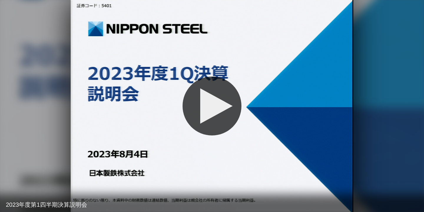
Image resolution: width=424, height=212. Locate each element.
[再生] (212, 106)
